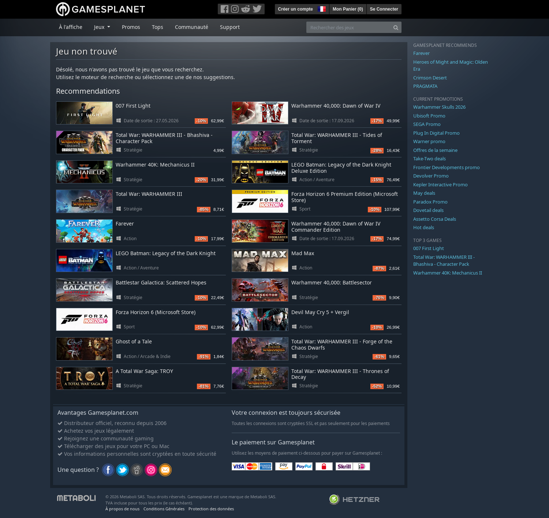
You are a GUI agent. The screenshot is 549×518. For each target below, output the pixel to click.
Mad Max (302, 253)
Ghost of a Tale (134, 341)
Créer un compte (295, 9)
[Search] (396, 27)
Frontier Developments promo (446, 167)
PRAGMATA (425, 86)
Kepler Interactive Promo (440, 184)
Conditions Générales (163, 508)
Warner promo (429, 141)
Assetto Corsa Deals (434, 219)
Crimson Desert (430, 77)
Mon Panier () (348, 9)
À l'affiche (70, 26)
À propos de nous (122, 508)
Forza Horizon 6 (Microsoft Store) (155, 312)
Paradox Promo (430, 201)
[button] (321, 8)
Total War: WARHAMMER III (149, 193)
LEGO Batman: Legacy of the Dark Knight (166, 253)
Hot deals (423, 227)
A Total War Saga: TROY (144, 371)
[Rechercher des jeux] (348, 27)
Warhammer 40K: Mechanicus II (155, 164)
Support (230, 26)
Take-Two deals (429, 158)
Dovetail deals (428, 210)
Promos (131, 26)
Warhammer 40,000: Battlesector (331, 282)
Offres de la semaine (435, 150)
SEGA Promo (427, 124)
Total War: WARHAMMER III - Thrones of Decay (340, 374)
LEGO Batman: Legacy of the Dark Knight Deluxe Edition (341, 167)
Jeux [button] (100, 26)
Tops (157, 26)
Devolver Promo (431, 175)
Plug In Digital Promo (436, 133)
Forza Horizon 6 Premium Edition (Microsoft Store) (344, 197)
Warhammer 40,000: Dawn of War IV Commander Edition (335, 226)
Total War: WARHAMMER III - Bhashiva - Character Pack (164, 138)
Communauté (191, 26)
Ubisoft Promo (429, 115)
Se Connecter (384, 9)
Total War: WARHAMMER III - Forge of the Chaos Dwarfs (341, 344)
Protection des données (211, 508)
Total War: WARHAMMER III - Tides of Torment (336, 138)
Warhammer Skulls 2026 (439, 107)
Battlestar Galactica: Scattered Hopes (161, 282)
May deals (424, 193)
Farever (125, 223)
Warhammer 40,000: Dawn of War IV (335, 105)
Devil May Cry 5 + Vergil (320, 312)
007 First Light (133, 105)
